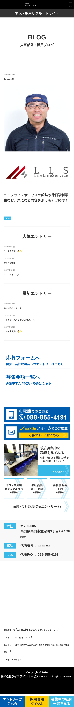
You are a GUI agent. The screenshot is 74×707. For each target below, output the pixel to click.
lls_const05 (13, 78)
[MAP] (25, 542)
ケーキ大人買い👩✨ (19, 251)
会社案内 (31, 635)
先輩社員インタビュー (20, 642)
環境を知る (48, 635)
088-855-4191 (48, 551)
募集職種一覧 (14, 635)
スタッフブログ (51, 642)
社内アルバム (14, 650)
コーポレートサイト (19, 672)
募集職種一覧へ (54, 476)
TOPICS (8, 218)
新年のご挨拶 (14, 262)
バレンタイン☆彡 (17, 274)
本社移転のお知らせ (19, 308)
